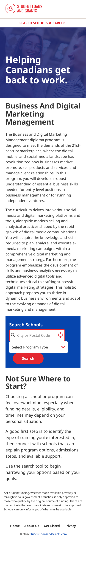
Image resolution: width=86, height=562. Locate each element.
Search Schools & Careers (43, 23)
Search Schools (26, 325)
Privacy (70, 526)
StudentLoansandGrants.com (48, 534)
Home (15, 526)
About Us (31, 526)
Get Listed (52, 526)
